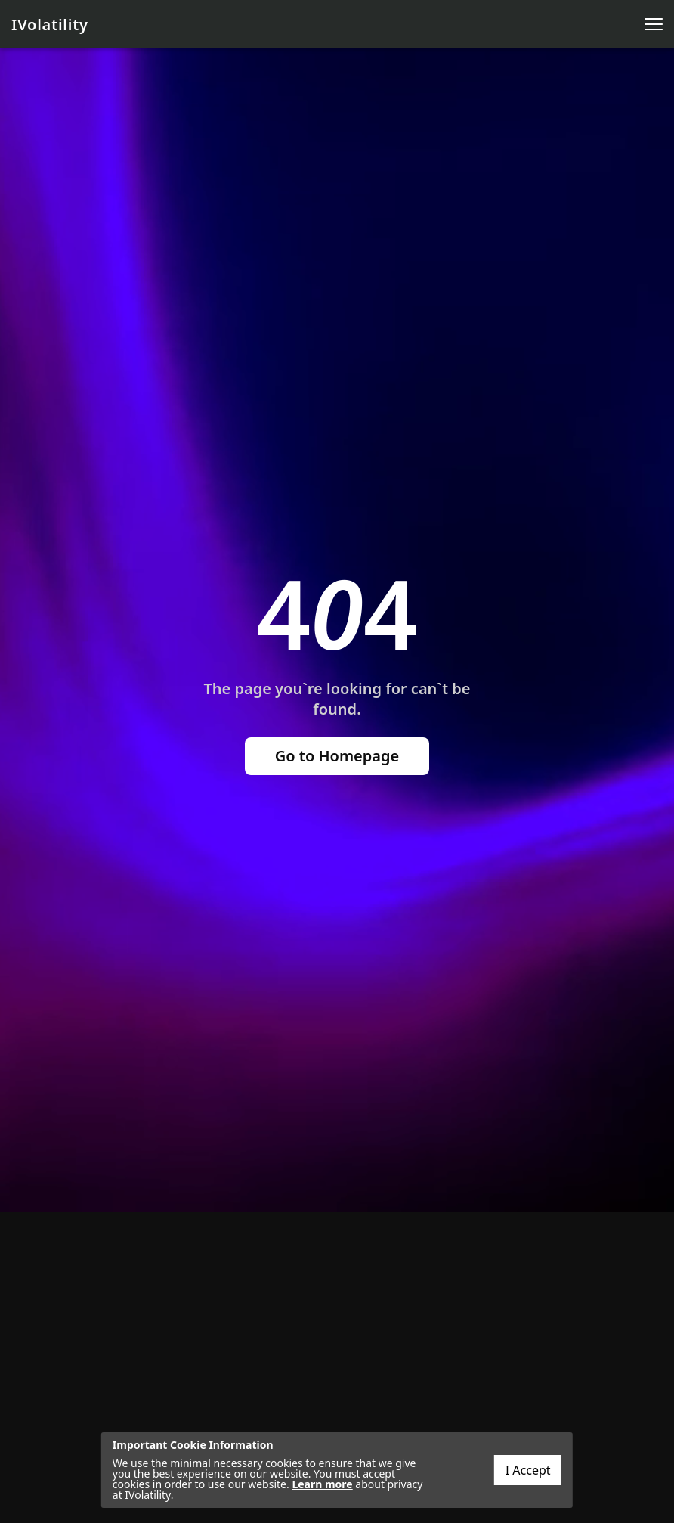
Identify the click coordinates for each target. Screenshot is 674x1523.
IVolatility (49, 24)
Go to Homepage (337, 756)
